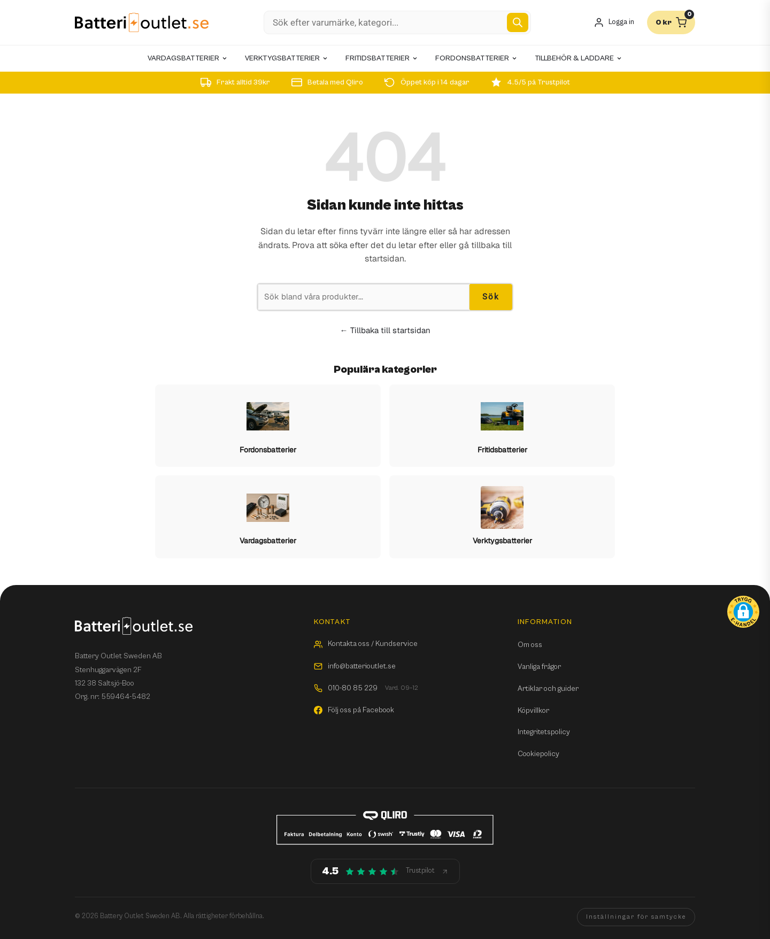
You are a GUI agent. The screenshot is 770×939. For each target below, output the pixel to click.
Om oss (530, 645)
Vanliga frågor (539, 667)
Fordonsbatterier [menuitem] (476, 58)
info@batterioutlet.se (355, 666)
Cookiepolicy (538, 754)
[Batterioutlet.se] (142, 23)
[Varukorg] (671, 22)
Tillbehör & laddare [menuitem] (578, 58)
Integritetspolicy (544, 732)
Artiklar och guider (548, 688)
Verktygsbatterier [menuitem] (286, 58)
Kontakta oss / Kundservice (366, 644)
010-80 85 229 (366, 688)
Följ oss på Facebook (354, 710)
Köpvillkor (533, 710)
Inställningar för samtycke (636, 916)
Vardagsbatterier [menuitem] (188, 58)
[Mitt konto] (614, 23)
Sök (490, 297)
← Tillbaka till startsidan (385, 330)
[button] (743, 612)
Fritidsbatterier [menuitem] (381, 58)
